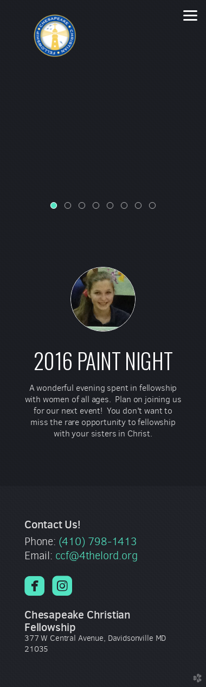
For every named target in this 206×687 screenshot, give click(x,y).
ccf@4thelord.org (96, 555)
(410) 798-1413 (98, 541)
